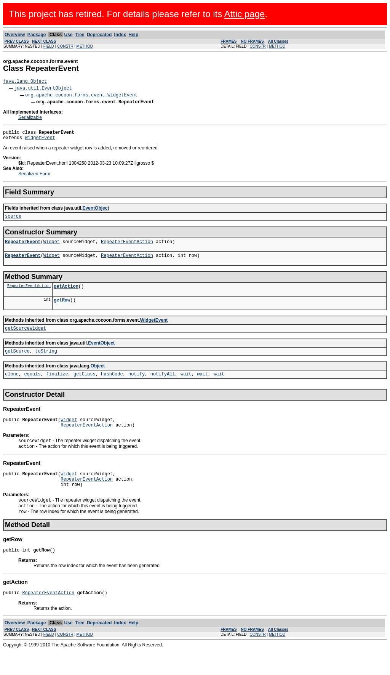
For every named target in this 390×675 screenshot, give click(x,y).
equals (32, 386)
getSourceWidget (25, 338)
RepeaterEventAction (127, 247)
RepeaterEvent (23, 247)
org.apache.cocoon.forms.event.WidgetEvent (81, 96)
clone (12, 386)
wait (186, 386)
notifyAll (162, 386)
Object (98, 377)
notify (136, 386)
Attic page (244, 14)
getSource (17, 362)
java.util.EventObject (43, 89)
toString (46, 362)
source (13, 220)
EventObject (95, 211)
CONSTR (65, 46)
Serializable (30, 118)
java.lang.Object (25, 82)
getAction (66, 294)
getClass (85, 386)
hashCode (112, 386)
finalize (57, 386)
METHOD (85, 46)
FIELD (48, 46)
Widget (51, 247)
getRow (62, 309)
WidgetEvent (40, 141)
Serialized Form (34, 177)
